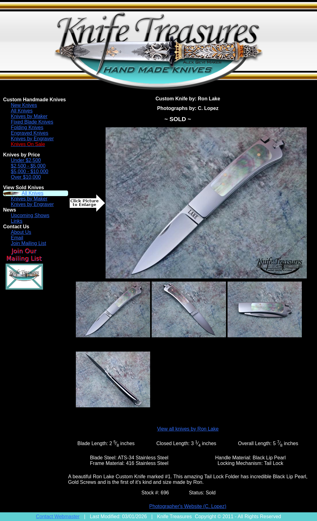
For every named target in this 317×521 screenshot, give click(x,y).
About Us (21, 232)
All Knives (22, 110)
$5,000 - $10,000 (29, 171)
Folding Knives (27, 127)
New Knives (24, 105)
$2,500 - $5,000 (28, 166)
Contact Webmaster (58, 516)
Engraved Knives (29, 133)
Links (16, 221)
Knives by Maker (29, 116)
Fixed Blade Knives (32, 122)
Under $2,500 (26, 160)
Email (17, 237)
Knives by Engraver (32, 138)
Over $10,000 (26, 177)
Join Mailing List (28, 243)
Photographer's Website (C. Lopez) (187, 506)
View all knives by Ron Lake (188, 428)
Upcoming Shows (30, 215)
